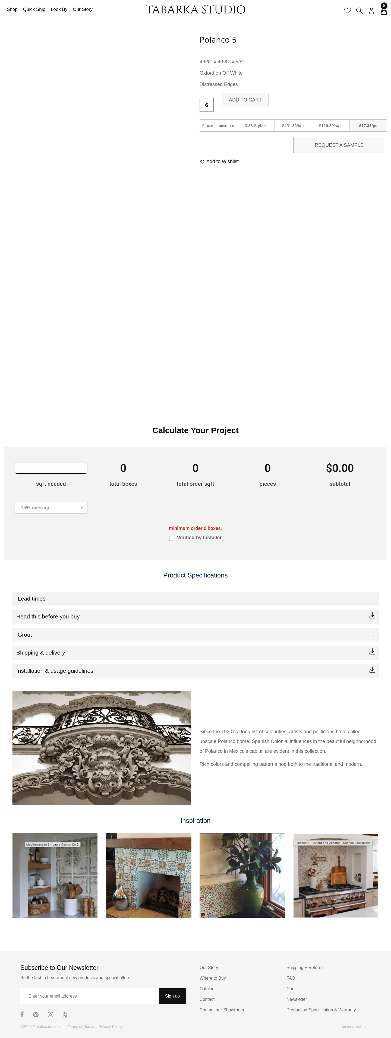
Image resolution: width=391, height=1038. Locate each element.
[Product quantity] (206, 105)
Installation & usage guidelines (54, 671)
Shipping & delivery (40, 652)
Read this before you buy (48, 616)
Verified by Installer (199, 537)
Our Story (83, 9)
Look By (59, 9)
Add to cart (245, 100)
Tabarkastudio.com (49, 1026)
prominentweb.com (355, 1026)
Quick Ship (34, 9)
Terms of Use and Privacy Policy (95, 1026)
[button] (219, 161)
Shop (12, 9)
